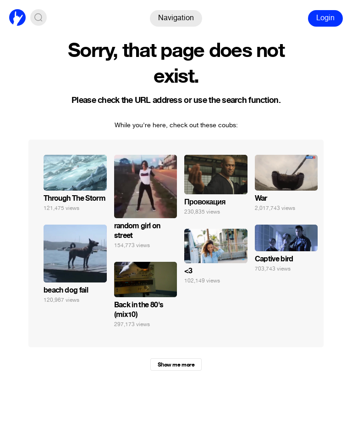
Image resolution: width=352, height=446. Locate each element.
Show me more (176, 364)
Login (325, 18)
